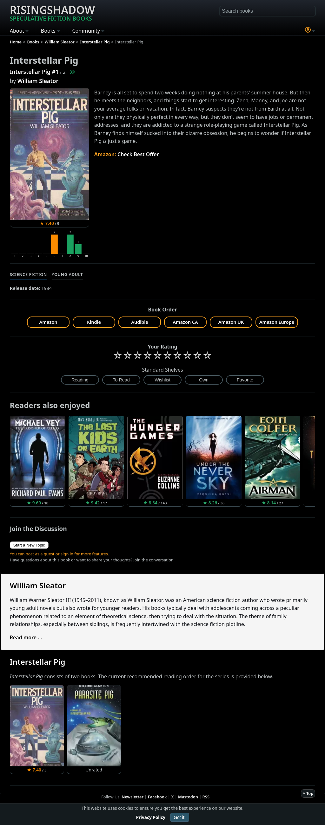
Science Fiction (28, 274)
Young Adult (67, 274)
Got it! (179, 817)
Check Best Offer (138, 154)
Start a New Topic (29, 545)
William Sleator (37, 81)
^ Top (308, 793)
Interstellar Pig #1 (34, 71)
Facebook (157, 797)
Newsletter (132, 797)
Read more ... (26, 637)
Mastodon (188, 797)
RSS (205, 797)
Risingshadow (52, 12)
